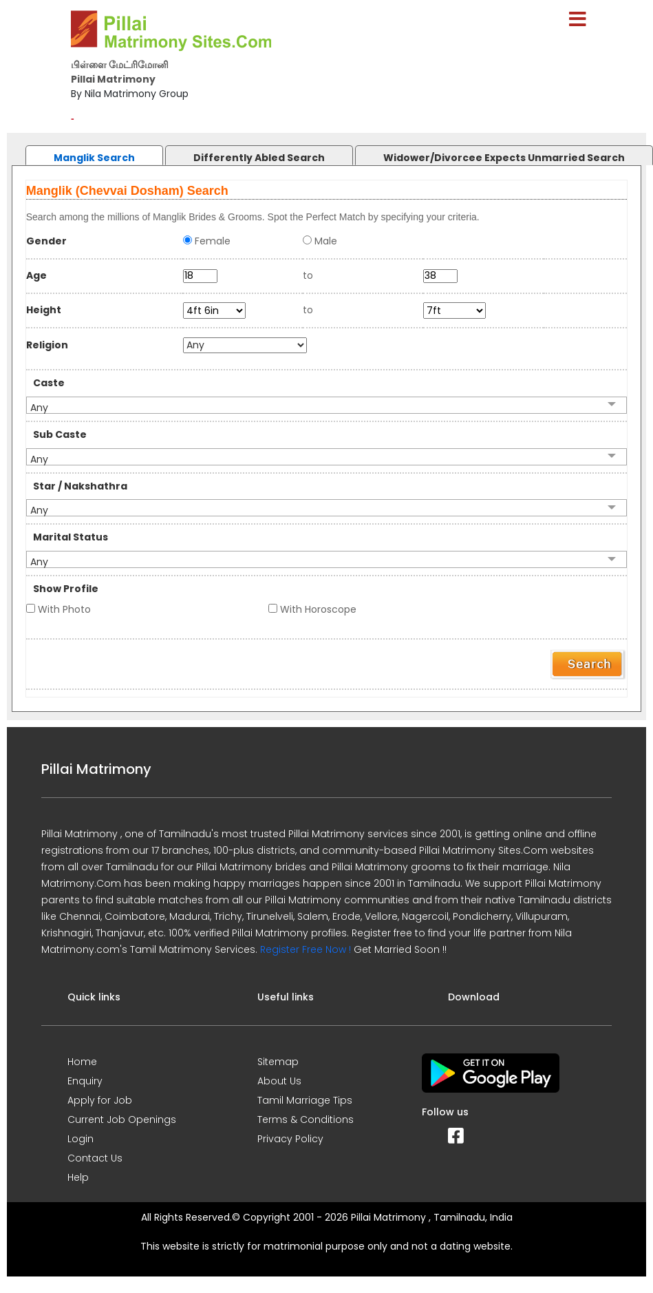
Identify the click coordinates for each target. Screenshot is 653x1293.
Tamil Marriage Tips (304, 1100)
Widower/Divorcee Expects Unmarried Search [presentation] (504, 158)
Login (80, 1139)
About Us (279, 1081)
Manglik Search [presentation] (94, 158)
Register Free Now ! (305, 949)
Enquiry (85, 1081)
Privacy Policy (290, 1139)
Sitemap (278, 1062)
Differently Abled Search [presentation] (259, 158)
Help (78, 1177)
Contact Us (94, 1158)
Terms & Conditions (305, 1119)
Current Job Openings (121, 1119)
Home (82, 1062)
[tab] (80, 151)
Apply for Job (99, 1100)
